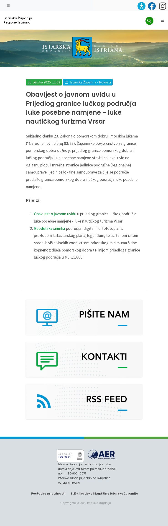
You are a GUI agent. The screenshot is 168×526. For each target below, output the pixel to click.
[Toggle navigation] (8, 5)
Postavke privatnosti (48, 493)
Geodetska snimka (49, 228)
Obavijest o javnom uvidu (55, 213)
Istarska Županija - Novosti (90, 82)
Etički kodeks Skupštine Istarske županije (104, 493)
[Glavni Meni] (162, 20)
